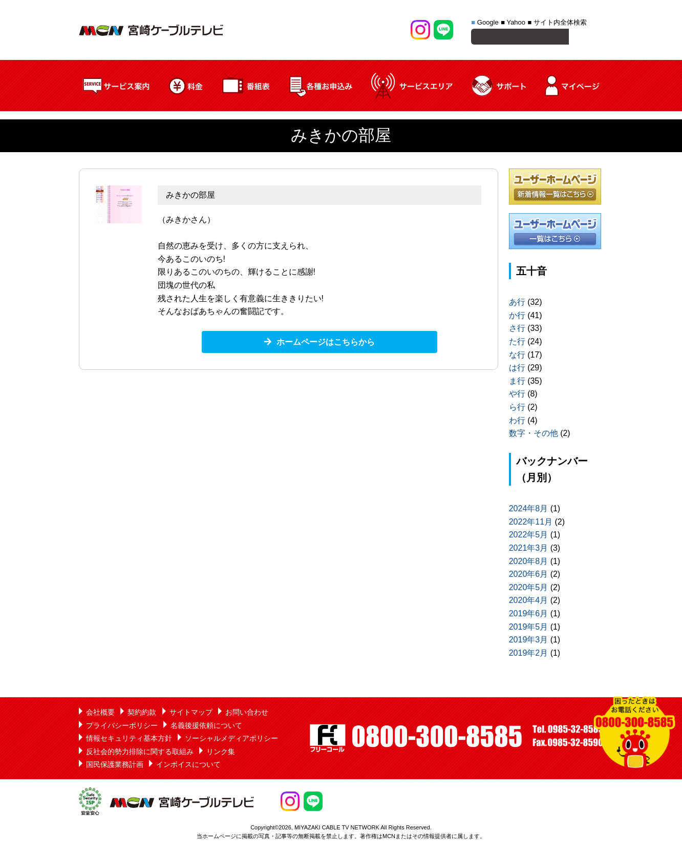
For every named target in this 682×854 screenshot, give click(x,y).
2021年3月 (528, 549)
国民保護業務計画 (114, 766)
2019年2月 (528, 654)
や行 (517, 395)
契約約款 (141, 714)
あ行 (517, 303)
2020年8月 (528, 562)
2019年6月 (528, 615)
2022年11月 (530, 523)
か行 (517, 317)
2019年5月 (528, 628)
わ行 (517, 422)
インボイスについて (188, 766)
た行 (517, 343)
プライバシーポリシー (122, 727)
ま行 (517, 382)
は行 (517, 369)
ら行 (517, 408)
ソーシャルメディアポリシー (231, 740)
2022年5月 (528, 536)
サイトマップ (190, 714)
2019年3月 (528, 641)
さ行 (517, 329)
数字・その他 (533, 434)
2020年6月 (528, 575)
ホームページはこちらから (325, 343)
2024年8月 (528, 510)
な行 (517, 356)
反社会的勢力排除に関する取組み (140, 753)
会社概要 (100, 714)
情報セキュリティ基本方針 (129, 740)
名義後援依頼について (206, 727)
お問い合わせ (246, 714)
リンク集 (220, 753)
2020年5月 (528, 589)
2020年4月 (528, 601)
